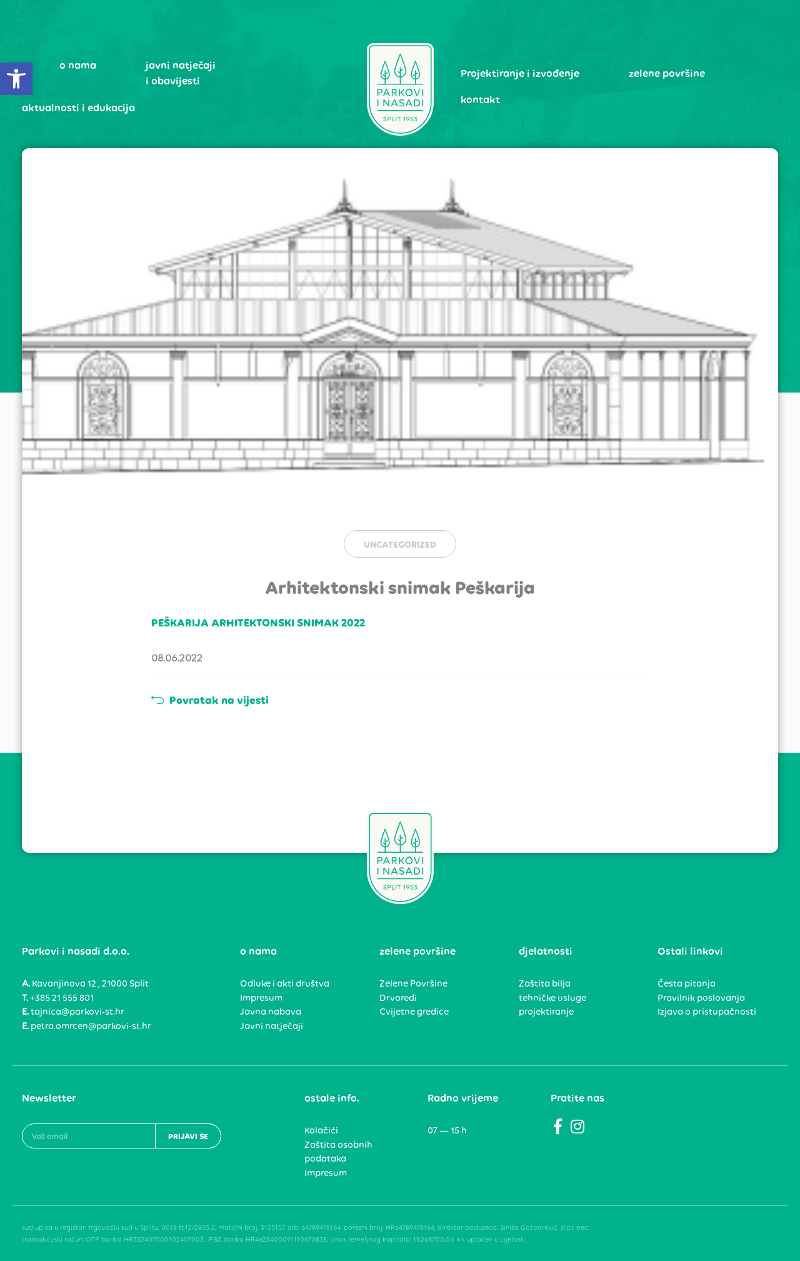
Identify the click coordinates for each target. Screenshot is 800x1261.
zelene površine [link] (667, 73)
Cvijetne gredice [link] (414, 1011)
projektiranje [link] (546, 1011)
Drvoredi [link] (398, 997)
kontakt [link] (480, 99)
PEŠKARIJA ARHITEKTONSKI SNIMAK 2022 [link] (258, 623)
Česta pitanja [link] (687, 983)
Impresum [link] (261, 997)
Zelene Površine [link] (413, 983)
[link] (16, 79)
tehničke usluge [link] (552, 997)
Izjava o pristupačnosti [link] (707, 1011)
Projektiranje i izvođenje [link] (520, 73)
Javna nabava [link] (270, 1011)
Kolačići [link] (321, 1130)
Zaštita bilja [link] (545, 983)
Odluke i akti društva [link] (284, 983)
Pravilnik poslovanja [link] (701, 997)
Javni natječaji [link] (271, 1026)
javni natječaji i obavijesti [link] (181, 73)
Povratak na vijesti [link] (210, 700)
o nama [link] (77, 65)
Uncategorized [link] (400, 544)
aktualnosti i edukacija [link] (78, 107)
